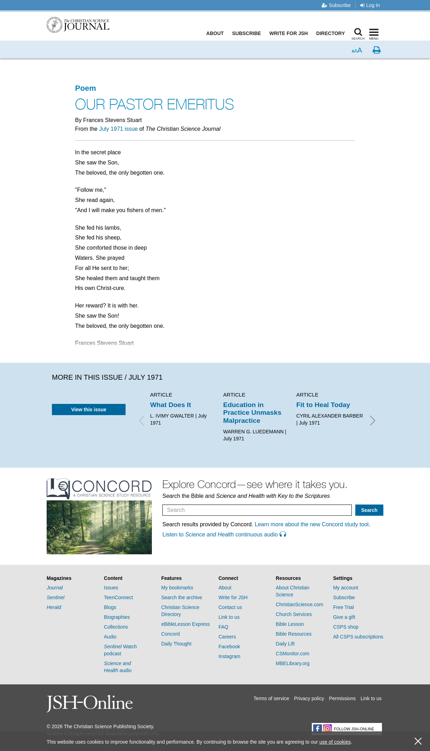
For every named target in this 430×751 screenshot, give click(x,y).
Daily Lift (285, 644)
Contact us (230, 607)
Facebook (229, 646)
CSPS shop (345, 627)
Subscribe (336, 5)
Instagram (229, 656)
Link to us (229, 617)
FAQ (223, 627)
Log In (370, 5)
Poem (85, 88)
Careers (227, 637)
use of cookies (335, 742)
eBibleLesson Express (185, 624)
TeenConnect (118, 597)
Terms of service (271, 698)
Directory (332, 33)
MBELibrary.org (292, 663)
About (217, 33)
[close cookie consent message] (418, 741)
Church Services (294, 614)
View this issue (88, 409)
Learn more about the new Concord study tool (312, 524)
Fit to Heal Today (323, 404)
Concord (170, 634)
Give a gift (344, 617)
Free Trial (343, 607)
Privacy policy (309, 698)
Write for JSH (290, 33)
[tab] (72, 578)
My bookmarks (177, 587)
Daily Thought (176, 644)
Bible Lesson (290, 624)
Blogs (110, 607)
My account (345, 587)
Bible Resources (293, 634)
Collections (116, 627)
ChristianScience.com (299, 604)
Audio (110, 637)
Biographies (117, 617)
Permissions (342, 698)
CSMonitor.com (292, 653)
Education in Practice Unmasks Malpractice (252, 412)
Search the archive (181, 597)
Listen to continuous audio (224, 534)
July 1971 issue (118, 129)
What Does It (170, 404)
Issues (111, 587)
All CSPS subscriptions (358, 637)
